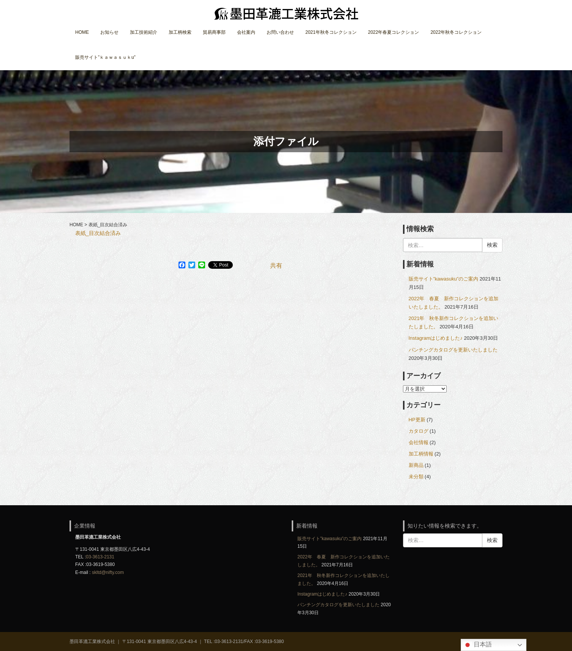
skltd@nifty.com (108, 572)
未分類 (416, 476)
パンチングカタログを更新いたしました (453, 350)
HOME (82, 32)
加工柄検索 (180, 32)
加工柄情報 (421, 454)
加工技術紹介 (143, 32)
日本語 (477, 644)
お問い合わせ (280, 32)
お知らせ (109, 32)
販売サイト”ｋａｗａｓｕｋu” (105, 57)
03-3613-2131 (100, 557)
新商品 (416, 465)
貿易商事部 (214, 32)
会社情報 (418, 442)
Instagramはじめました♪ (436, 338)
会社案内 (246, 32)
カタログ (418, 431)
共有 (276, 265)
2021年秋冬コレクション (331, 32)
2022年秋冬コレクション (456, 32)
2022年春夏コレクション (393, 32)
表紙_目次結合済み (98, 233)
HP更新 (417, 419)
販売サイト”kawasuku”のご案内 (444, 279)
